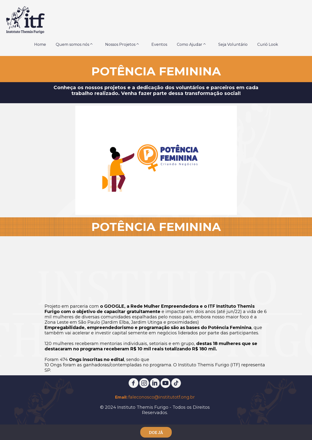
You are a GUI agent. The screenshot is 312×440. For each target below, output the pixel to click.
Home (40, 44)
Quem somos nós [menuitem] (72, 44)
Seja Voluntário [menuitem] (233, 44)
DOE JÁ (156, 432)
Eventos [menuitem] (159, 44)
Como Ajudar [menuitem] (189, 44)
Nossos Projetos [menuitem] (120, 44)
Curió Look (267, 44)
